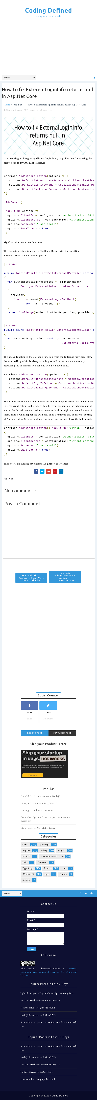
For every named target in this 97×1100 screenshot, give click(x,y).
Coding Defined (48, 10)
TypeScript (28, 868)
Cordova (63, 874)
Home (7, 104)
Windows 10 (28, 874)
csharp (44, 850)
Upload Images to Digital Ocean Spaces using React (47, 993)
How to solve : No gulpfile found (38, 827)
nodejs (25, 844)
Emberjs (26, 880)
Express (48, 868)
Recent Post (34, 733)
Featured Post (62, 733)
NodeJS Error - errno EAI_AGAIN (39, 803)
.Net (64, 868)
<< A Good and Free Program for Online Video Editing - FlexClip (31, 577)
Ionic (24, 862)
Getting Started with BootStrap (37, 810)
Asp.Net (18, 104)
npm (47, 874)
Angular (61, 850)
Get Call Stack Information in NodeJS (40, 796)
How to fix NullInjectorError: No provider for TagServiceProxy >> (65, 576)
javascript (45, 844)
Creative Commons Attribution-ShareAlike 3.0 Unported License (48, 972)
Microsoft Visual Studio (52, 856)
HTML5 (26, 856)
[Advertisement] (49, 46)
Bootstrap (42, 862)
